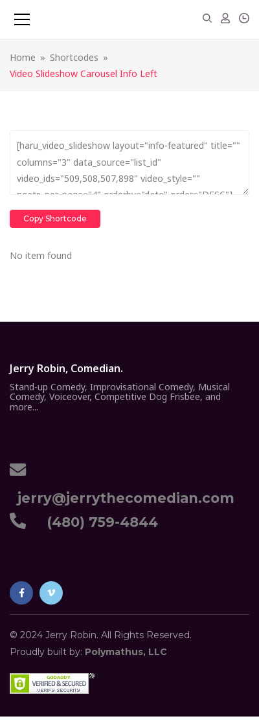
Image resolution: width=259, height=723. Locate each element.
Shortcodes (74, 57)
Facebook (22, 593)
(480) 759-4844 (98, 522)
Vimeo (51, 593)
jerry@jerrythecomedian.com (122, 498)
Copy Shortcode (55, 218)
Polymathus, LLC (126, 652)
